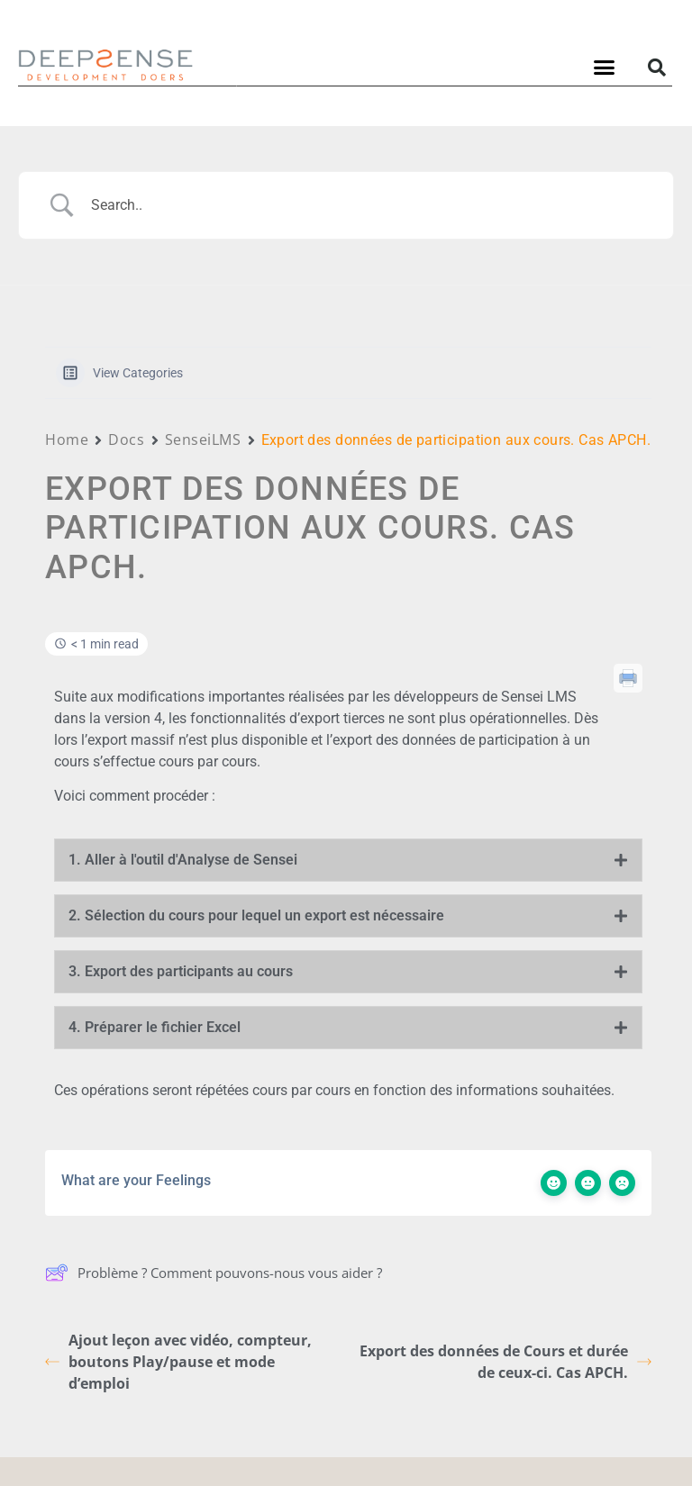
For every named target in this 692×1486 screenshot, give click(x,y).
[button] (604, 67)
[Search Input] (368, 205)
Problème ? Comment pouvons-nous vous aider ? (213, 1272)
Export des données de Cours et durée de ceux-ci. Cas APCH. (505, 1361)
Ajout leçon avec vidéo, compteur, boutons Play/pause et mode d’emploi (178, 1361)
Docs (126, 439)
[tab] (348, 860)
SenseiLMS (203, 439)
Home (66, 439)
